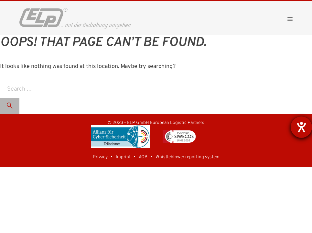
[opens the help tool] (301, 127)
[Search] (9, 106)
